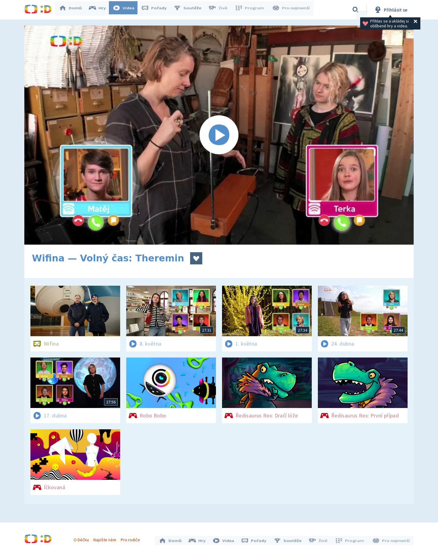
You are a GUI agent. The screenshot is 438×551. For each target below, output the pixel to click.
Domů (73, 9)
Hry (100, 9)
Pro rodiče (131, 538)
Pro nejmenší (291, 9)
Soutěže (190, 9)
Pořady (157, 9)
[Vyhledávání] (356, 9)
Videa (126, 9)
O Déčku (82, 538)
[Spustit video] (219, 135)
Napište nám (106, 538)
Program (251, 9)
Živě (220, 9)
